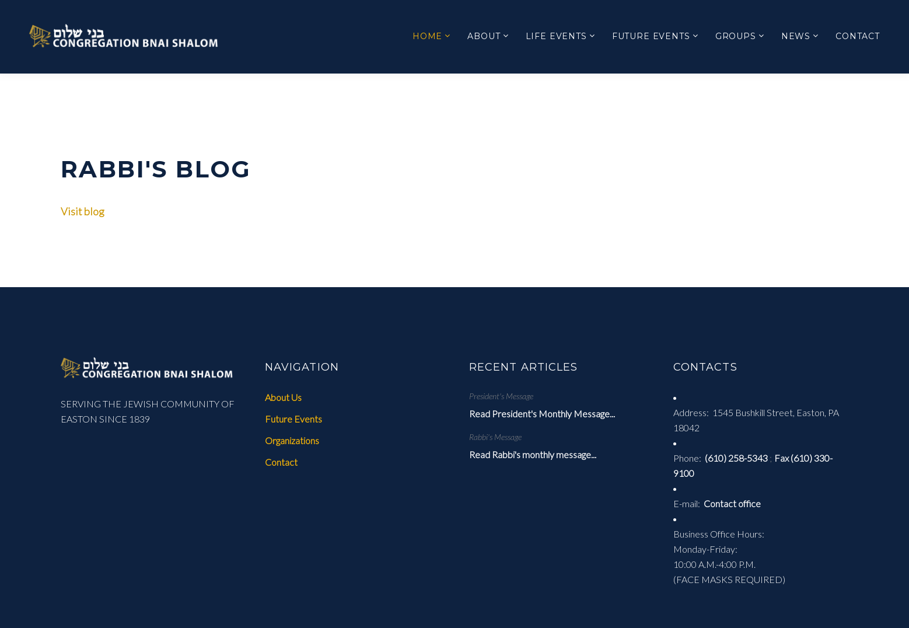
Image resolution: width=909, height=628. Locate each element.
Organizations (292, 440)
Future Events (651, 36)
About (483, 36)
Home (427, 36)
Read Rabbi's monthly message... (532, 454)
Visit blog (82, 211)
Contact (857, 36)
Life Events (556, 36)
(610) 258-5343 (736, 457)
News (795, 36)
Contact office (732, 503)
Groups (735, 36)
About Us (283, 397)
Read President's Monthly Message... (542, 413)
